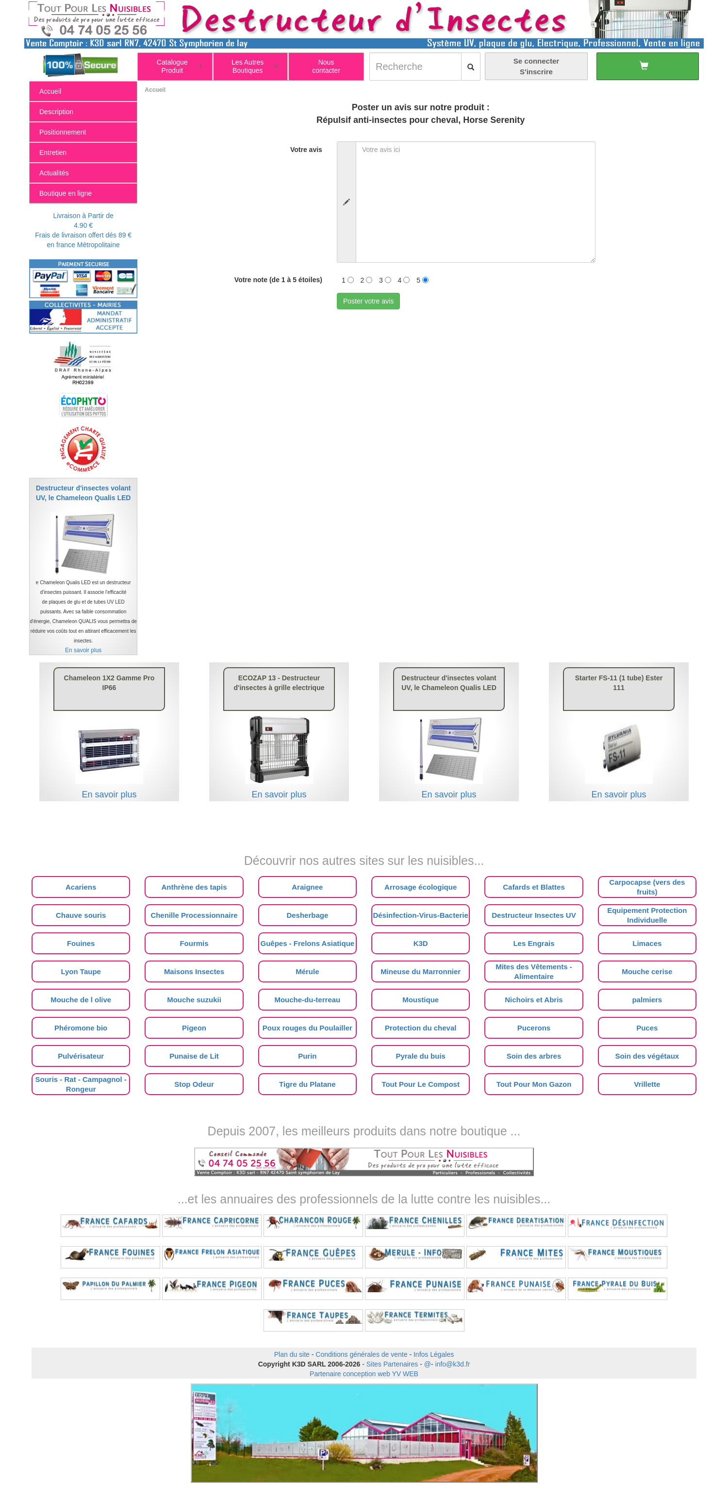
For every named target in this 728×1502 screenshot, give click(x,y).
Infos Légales (434, 1354)
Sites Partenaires (392, 1364)
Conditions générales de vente (361, 1354)
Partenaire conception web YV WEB (364, 1374)
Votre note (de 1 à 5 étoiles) (278, 280)
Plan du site (292, 1354)
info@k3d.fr (452, 1364)
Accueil (155, 89)
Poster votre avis (368, 301)
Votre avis (306, 149)
